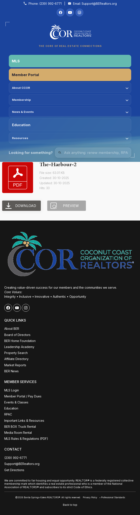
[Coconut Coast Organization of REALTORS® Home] (70, 33)
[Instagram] (79, 12)
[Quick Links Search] (93, 153)
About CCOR (70, 87)
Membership (70, 99)
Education (21, 125)
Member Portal (25, 75)
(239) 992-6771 (50, 3)
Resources (70, 138)
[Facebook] (60, 12)
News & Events (70, 111)
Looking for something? (31, 152)
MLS (16, 61)
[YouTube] (70, 12)
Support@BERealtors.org (99, 3)
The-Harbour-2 (58, 164)
